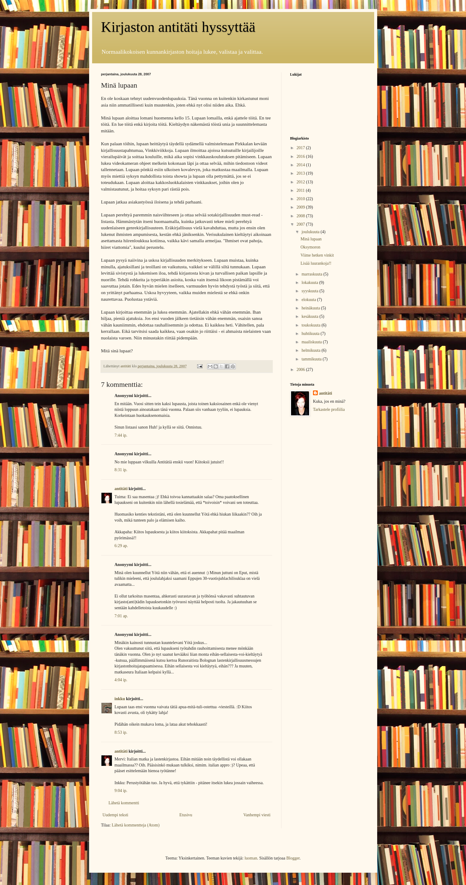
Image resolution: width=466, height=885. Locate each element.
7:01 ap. (121, 616)
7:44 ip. (121, 435)
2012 (301, 182)
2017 (301, 148)
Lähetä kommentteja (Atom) (135, 825)
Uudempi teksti (115, 815)
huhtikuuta (311, 333)
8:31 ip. (121, 470)
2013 (301, 173)
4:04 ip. (121, 680)
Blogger (292, 858)
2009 (301, 207)
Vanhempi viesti (257, 815)
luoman (251, 858)
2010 (301, 199)
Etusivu (185, 815)
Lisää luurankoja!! (315, 263)
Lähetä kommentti (124, 803)
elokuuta (309, 299)
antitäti (121, 488)
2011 (301, 190)
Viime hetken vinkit (317, 255)
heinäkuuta (311, 308)
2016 (301, 156)
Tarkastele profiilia (329, 409)
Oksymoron (310, 247)
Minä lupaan (310, 239)
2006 (301, 369)
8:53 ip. (121, 732)
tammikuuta (312, 359)
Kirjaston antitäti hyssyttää (178, 27)
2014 (301, 165)
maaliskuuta (312, 342)
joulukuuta (311, 232)
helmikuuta (312, 350)
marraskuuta (312, 274)
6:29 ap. (121, 545)
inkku (120, 699)
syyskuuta (311, 291)
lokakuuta (310, 282)
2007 (301, 224)
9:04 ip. (121, 790)
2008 (301, 216)
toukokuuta (312, 325)
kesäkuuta (310, 316)
